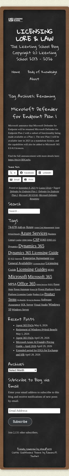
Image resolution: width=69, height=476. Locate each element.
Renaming (34, 199)
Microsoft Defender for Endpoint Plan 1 (34, 112)
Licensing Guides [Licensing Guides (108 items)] (32, 269)
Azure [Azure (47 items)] (30, 227)
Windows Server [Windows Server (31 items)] (20, 309)
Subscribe (20, 421)
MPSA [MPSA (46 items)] (12, 284)
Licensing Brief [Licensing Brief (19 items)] (39, 264)
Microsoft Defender (48, 195)
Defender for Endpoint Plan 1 (23, 191)
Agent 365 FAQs (25, 325)
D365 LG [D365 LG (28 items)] (51, 240)
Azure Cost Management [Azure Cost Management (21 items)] (44, 227)
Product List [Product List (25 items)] (38, 294)
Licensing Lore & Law (34, 35)
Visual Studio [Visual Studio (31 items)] (41, 304)
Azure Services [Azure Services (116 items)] (34, 233)
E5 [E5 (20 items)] (9, 258)
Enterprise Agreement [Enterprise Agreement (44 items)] (36, 258)
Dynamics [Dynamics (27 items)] (13, 246)
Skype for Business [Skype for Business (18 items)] (33, 300)
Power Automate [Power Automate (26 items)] (21, 289)
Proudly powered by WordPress (34, 449)
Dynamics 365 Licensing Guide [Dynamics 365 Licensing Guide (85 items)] (33, 252)
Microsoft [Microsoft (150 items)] (17, 276)
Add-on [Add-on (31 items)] (21, 227)
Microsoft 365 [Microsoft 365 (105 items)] (40, 276)
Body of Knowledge (42, 72)
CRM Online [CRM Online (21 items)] (27, 240)
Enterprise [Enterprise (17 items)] (18, 259)
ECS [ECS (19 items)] (12, 259)
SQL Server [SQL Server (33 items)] (27, 304)
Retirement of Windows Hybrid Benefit (36, 329)
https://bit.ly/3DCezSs (19, 159)
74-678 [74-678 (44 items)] (12, 227)
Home (16, 72)
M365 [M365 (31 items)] (51, 269)
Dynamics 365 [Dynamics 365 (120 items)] (31, 245)
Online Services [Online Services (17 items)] (41, 284)
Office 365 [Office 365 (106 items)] (26, 283)
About (34, 79)
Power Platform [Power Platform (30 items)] (46, 289)
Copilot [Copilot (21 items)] (18, 240)
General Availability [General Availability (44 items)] (20, 263)
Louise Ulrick (45, 188)
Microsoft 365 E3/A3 (28, 195)
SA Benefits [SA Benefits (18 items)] (21, 300)
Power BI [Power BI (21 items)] (34, 289)
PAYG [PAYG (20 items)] (50, 284)
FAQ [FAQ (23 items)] (52, 258)
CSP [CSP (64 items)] (36, 239)
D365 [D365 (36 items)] (43, 239)
